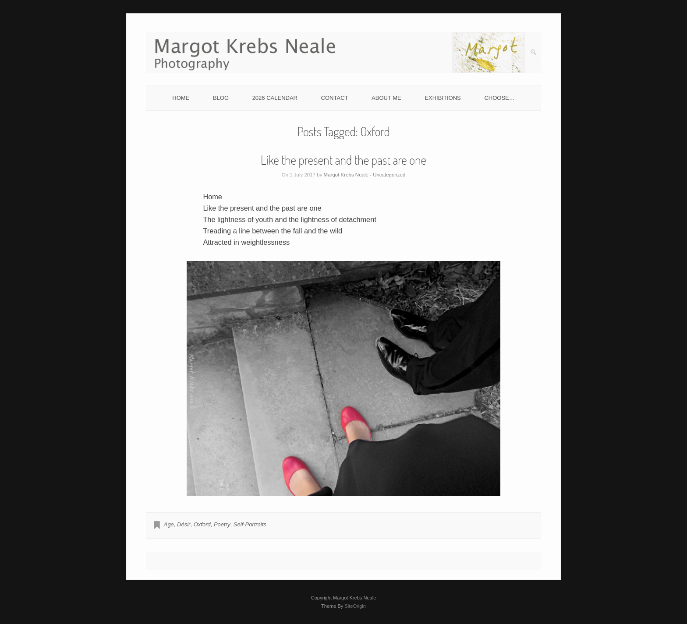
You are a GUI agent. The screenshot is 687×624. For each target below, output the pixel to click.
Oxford (202, 524)
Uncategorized (389, 174)
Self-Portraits (250, 524)
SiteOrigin (355, 606)
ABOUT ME (386, 98)
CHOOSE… (499, 98)
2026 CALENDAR (274, 98)
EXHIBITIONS (442, 98)
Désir (183, 524)
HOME (180, 98)
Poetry (222, 524)
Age (169, 524)
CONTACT (334, 98)
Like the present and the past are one (343, 160)
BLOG (221, 98)
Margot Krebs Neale (346, 174)
